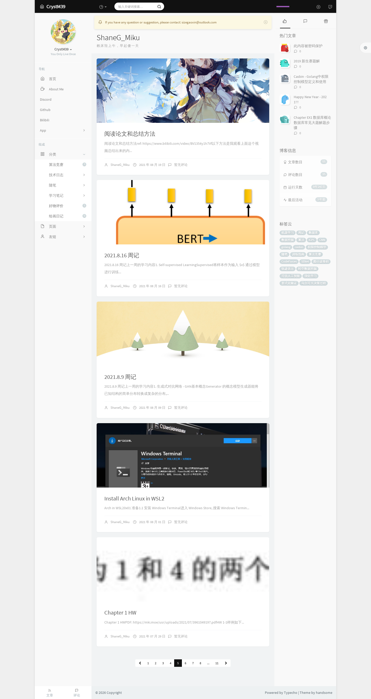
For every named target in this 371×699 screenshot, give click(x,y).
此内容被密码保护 (308, 46)
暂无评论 (181, 165)
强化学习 (310, 276)
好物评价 (67, 205)
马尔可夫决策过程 (313, 283)
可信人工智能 (290, 276)
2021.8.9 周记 (120, 376)
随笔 (284, 254)
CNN (322, 240)
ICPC (312, 240)
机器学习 (287, 233)
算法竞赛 (67, 164)
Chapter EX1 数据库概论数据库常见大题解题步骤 (312, 122)
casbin (299, 247)
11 (216, 663)
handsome (324, 692)
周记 (301, 233)
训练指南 (298, 254)
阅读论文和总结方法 (129, 133)
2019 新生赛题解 (307, 61)
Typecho (290, 692)
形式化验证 (289, 283)
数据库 (313, 233)
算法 (301, 240)
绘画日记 (67, 216)
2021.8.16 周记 (121, 255)
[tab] (284, 20)
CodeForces (289, 261)
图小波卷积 (321, 261)
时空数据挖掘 (307, 269)
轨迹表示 (287, 269)
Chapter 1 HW (120, 612)
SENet (305, 261)
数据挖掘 (287, 240)
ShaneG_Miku (120, 165)
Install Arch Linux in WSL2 (134, 498)
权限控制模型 (317, 247)
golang (285, 247)
